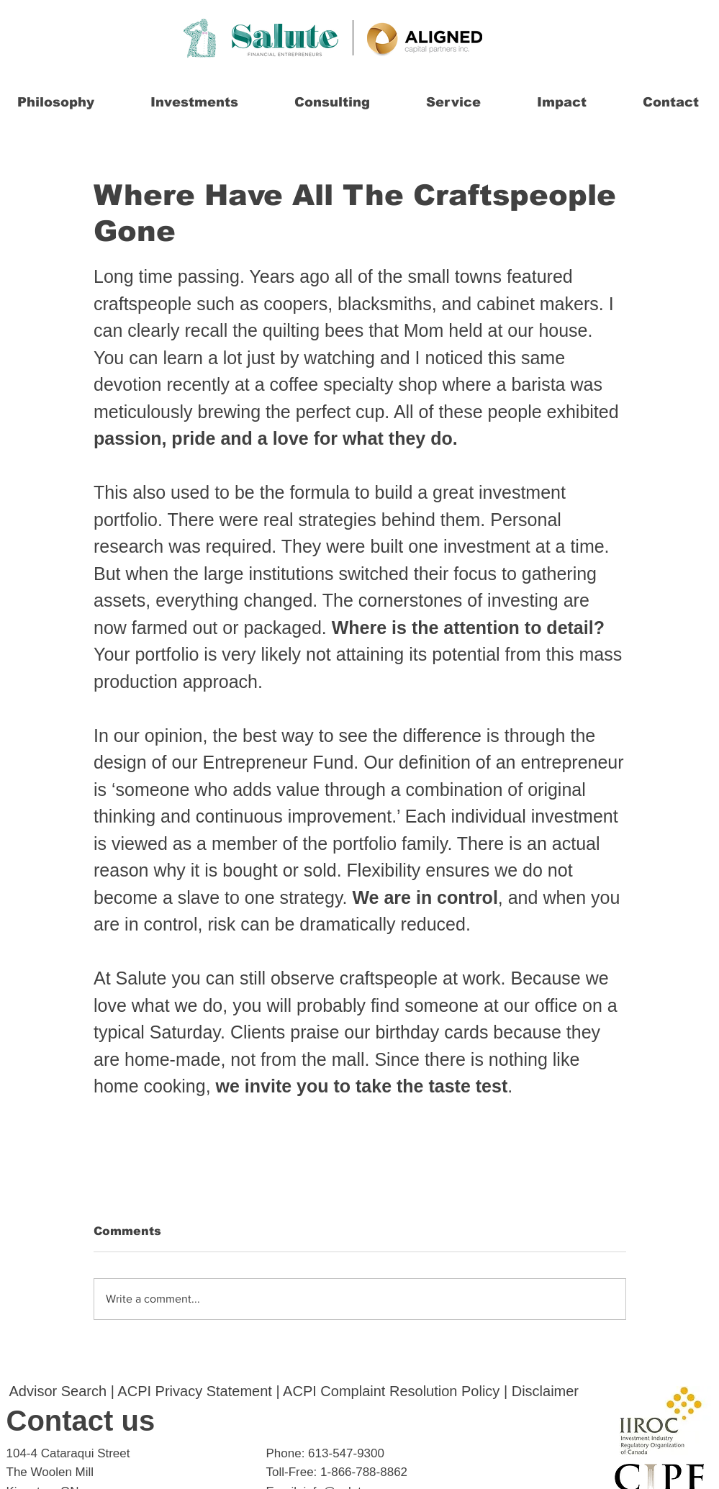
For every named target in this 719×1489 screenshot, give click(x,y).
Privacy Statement (213, 1391)
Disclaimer (545, 1391)
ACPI (134, 1391)
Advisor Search (58, 1391)
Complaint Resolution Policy (409, 1391)
